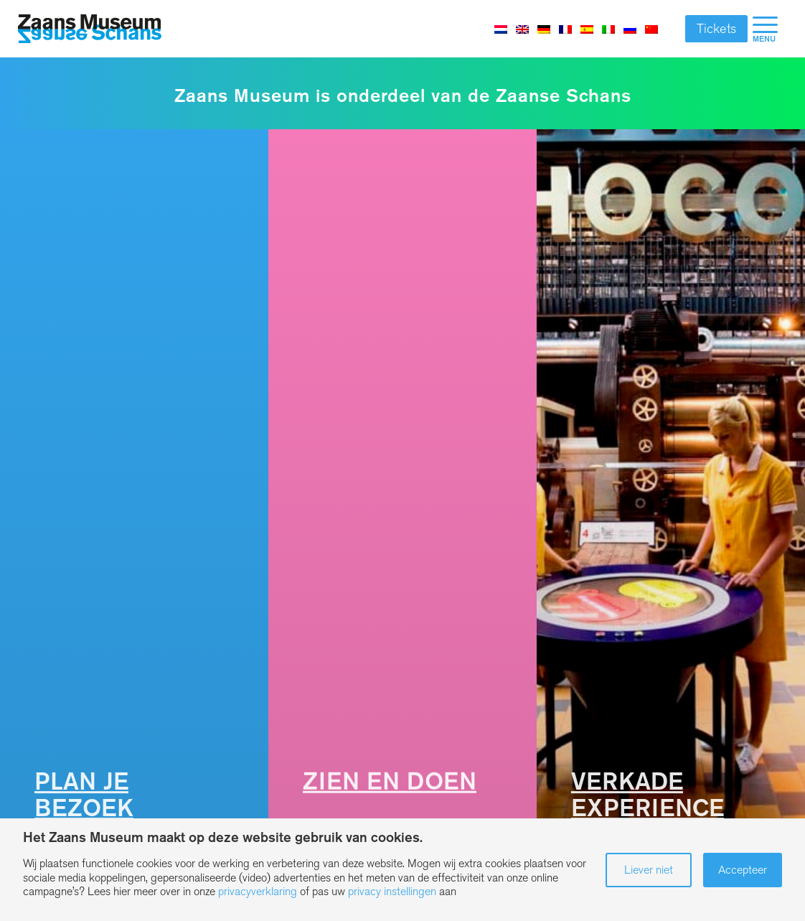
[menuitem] (765, 28)
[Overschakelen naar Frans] (565, 28)
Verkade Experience (647, 794)
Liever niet (648, 869)
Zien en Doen (389, 781)
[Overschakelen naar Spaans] (587, 28)
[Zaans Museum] (89, 29)
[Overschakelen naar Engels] (522, 28)
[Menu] (765, 28)
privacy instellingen (392, 891)
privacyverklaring (257, 891)
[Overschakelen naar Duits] (544, 28)
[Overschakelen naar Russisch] (630, 28)
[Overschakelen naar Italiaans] (608, 28)
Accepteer (742, 869)
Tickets (716, 28)
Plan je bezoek (83, 794)
